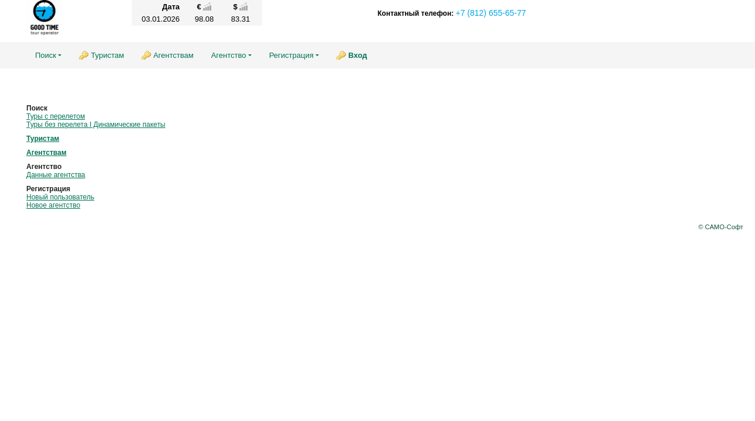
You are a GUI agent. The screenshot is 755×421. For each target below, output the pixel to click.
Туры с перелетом (55, 116)
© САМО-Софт (720, 226)
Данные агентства (55, 175)
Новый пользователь (60, 197)
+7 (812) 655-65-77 (490, 13)
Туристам (107, 55)
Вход (357, 55)
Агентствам (173, 55)
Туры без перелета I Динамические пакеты (96, 124)
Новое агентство (53, 205)
